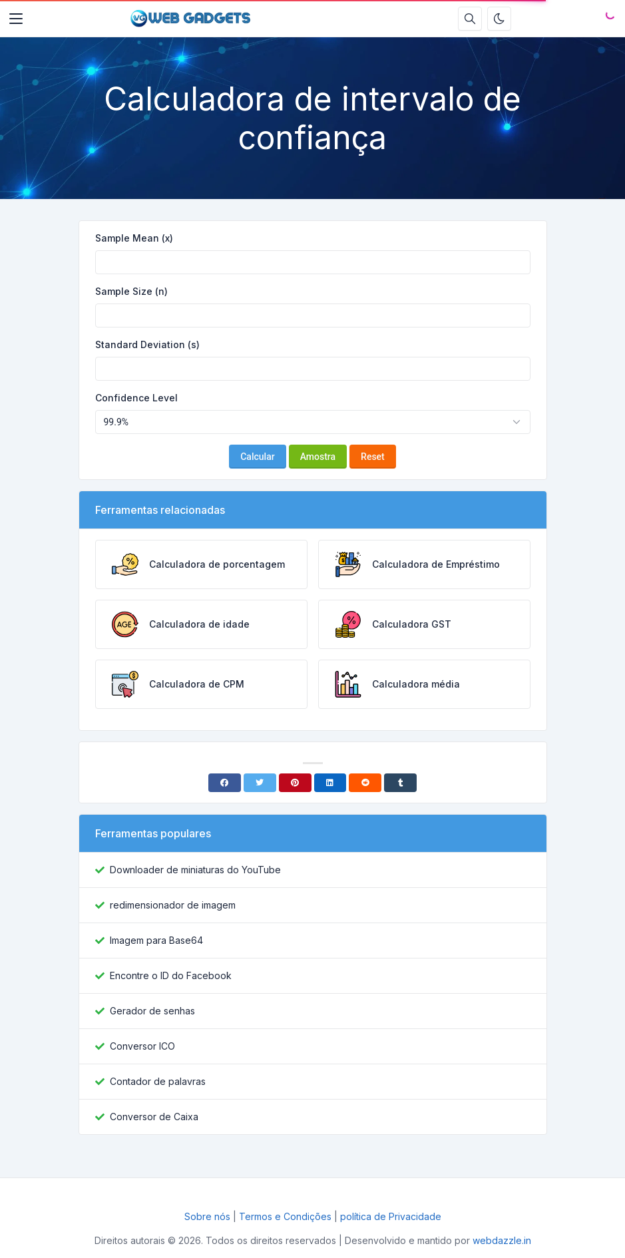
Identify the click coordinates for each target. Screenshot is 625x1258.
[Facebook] (224, 782)
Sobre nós (207, 1216)
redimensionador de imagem (173, 905)
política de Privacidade (390, 1216)
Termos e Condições (285, 1216)
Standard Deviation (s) (147, 344)
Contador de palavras (158, 1081)
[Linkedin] (330, 782)
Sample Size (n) (131, 291)
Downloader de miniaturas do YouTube (195, 869)
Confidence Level (136, 397)
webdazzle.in (502, 1240)
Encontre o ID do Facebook (171, 975)
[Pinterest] (295, 782)
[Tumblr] (400, 782)
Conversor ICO (142, 1046)
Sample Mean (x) (134, 238)
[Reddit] (365, 782)
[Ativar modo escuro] (499, 19)
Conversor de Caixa (154, 1116)
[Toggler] (16, 18)
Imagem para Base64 (156, 940)
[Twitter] (260, 782)
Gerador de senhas (152, 1010)
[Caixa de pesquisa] (470, 19)
